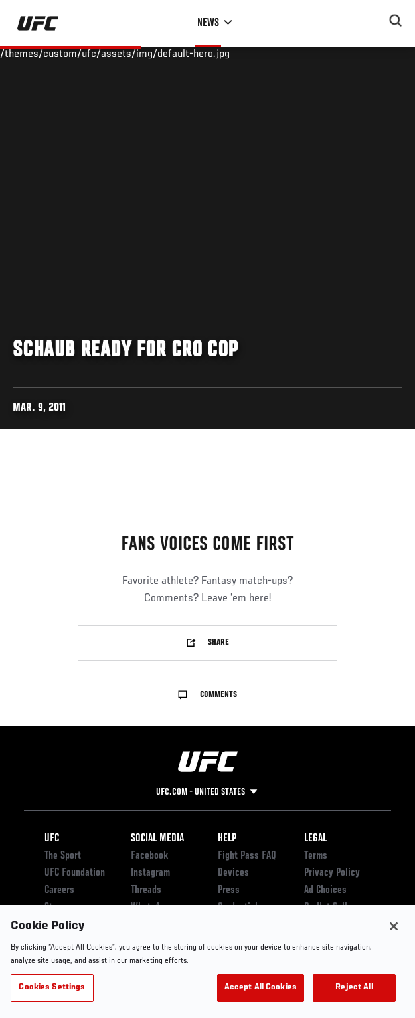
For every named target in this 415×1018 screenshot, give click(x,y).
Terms (315, 856)
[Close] (393, 926)
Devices (233, 873)
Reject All (354, 987)
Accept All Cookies (260, 987)
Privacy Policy (332, 873)
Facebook (150, 856)
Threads (146, 890)
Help (227, 839)
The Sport (62, 856)
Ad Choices (325, 890)
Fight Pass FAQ (247, 856)
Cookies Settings (52, 987)
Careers (59, 890)
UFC (51, 839)
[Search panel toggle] (395, 20)
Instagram (150, 873)
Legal (315, 839)
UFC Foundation (74, 873)
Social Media (157, 839)
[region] (207, 961)
